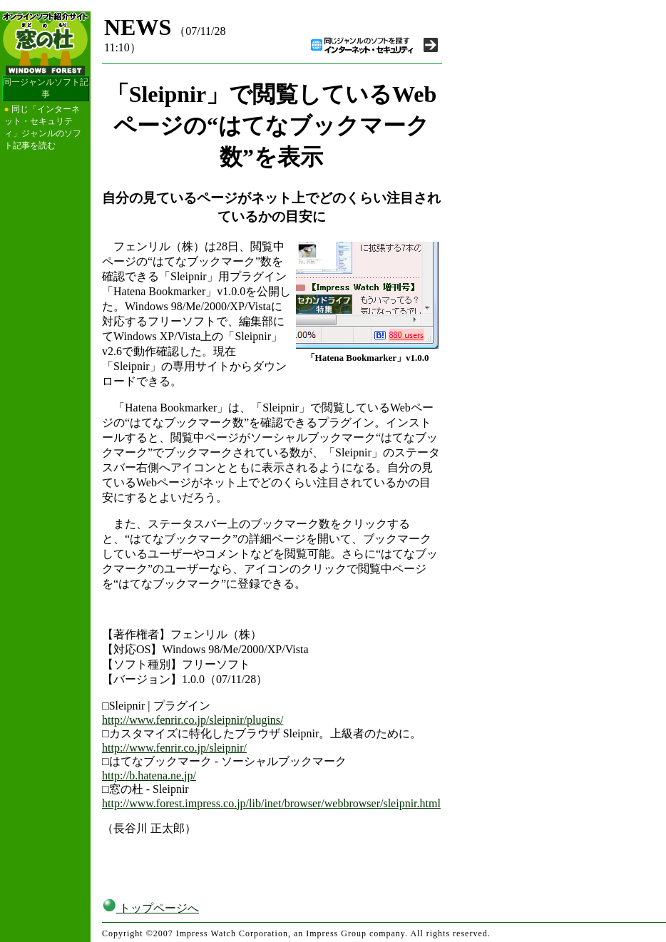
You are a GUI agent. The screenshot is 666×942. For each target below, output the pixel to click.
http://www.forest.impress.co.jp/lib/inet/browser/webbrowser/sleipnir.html (271, 803)
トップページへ (150, 908)
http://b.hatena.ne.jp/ (149, 775)
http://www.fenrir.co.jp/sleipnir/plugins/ (193, 720)
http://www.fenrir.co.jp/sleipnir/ (174, 748)
